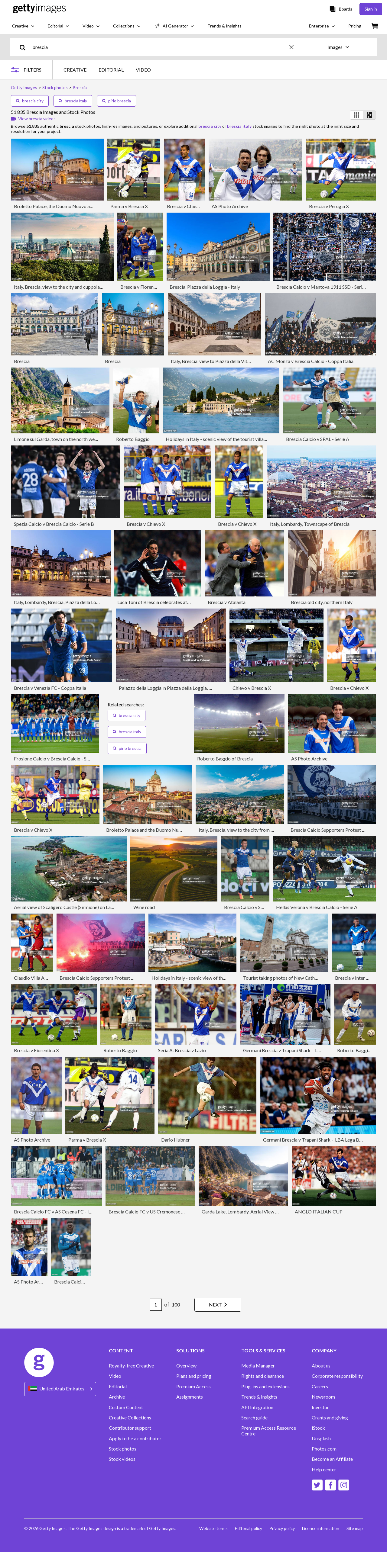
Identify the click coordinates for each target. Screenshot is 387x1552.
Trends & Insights (259, 1396)
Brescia (22, 361)
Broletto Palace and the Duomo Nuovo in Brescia (156, 830)
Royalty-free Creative (131, 1365)
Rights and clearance (262, 1376)
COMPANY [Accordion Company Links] (324, 1350)
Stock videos (122, 1459)
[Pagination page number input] (156, 1305)
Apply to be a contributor (135, 1438)
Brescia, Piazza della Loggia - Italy (205, 287)
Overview (186, 1365)
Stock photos (122, 1448)
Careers (320, 1386)
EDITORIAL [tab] (111, 69)
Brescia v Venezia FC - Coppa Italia (50, 688)
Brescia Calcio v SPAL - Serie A (317, 439)
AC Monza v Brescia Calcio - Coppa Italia (310, 361)
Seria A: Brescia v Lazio (182, 1050)
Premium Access (193, 1386)
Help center (324, 1469)
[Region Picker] (60, 1389)
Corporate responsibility (337, 1376)
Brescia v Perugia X (329, 206)
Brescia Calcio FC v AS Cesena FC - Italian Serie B (65, 1211)
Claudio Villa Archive (35, 978)
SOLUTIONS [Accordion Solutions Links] (190, 1350)
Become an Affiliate (332, 1459)
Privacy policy (282, 1528)
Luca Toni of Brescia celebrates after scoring (163, 602)
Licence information (320, 1528)
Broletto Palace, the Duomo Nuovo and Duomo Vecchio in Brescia (82, 206)
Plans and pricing (193, 1376)
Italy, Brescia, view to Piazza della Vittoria (214, 361)
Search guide (254, 1417)
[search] (25, 47)
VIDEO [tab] (143, 69)
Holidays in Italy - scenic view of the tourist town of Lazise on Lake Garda (226, 978)
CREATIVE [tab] (74, 69)
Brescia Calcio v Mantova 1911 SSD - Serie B (322, 287)
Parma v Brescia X (129, 206)
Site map (354, 1528)
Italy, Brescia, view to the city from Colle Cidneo (248, 830)
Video (115, 1376)
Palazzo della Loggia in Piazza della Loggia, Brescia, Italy (177, 688)
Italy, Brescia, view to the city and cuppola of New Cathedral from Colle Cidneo (95, 287)
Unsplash (321, 1438)
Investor (320, 1407)
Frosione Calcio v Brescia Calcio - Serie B (56, 758)
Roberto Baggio (133, 439)
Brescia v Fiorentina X (142, 287)
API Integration (257, 1407)
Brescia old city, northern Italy (322, 602)
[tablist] (107, 70)
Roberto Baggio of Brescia (225, 758)
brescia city (30, 100)
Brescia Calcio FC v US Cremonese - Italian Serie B (160, 1211)
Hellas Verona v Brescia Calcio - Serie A (316, 907)
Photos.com (324, 1448)
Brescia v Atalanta (227, 602)
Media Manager (258, 1365)
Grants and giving (330, 1417)
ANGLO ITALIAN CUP (319, 1211)
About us (321, 1365)
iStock (318, 1428)
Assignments (189, 1396)
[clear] (294, 47)
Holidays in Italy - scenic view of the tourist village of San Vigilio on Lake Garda (247, 439)
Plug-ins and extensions (265, 1386)
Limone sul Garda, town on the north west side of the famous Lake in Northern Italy (98, 439)
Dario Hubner (175, 1139)
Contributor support (130, 1428)
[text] (159, 47)
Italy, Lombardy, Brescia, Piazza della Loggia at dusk (67, 602)
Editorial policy (248, 1528)
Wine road (144, 907)
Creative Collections (130, 1417)
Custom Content (126, 1407)
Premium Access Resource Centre (268, 1430)
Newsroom (323, 1396)
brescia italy (73, 100)
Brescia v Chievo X (186, 206)
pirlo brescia (116, 100)
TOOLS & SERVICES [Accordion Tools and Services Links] (263, 1350)
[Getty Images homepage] (39, 9)
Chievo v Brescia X (252, 688)
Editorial (118, 1386)
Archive (117, 1396)
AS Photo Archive (230, 206)
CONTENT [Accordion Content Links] (121, 1350)
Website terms (213, 1528)
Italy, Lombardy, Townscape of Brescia (310, 524)
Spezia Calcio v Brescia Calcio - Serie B (54, 524)
